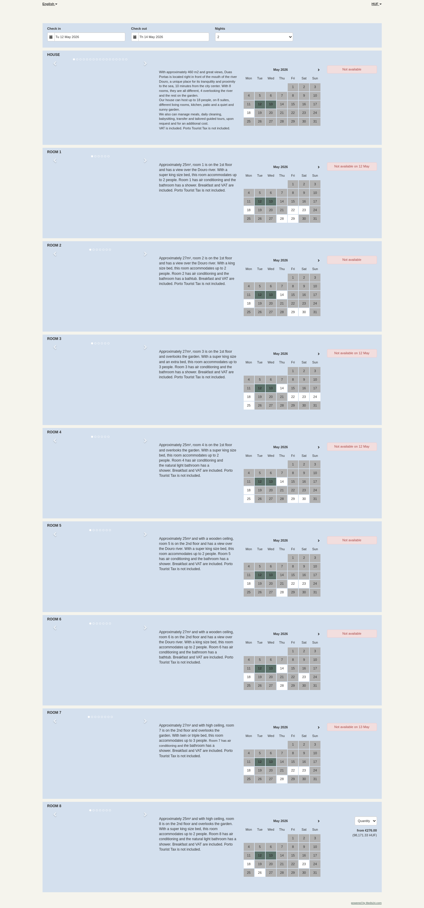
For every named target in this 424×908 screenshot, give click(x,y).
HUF (377, 4)
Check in (54, 28)
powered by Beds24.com (366, 902)
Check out (139, 28)
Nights (220, 28)
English (50, 4)
